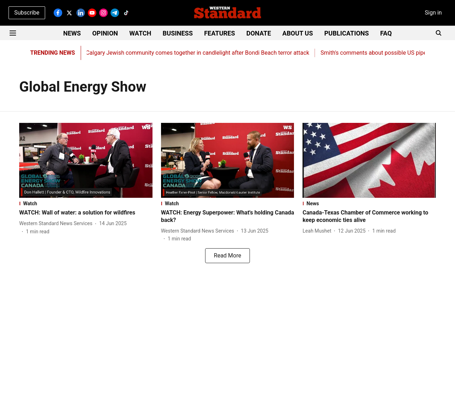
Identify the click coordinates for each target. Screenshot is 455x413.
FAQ (386, 33)
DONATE (258, 33)
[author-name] (57, 223)
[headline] (85, 213)
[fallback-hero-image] (85, 160)
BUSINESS (178, 33)
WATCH (140, 33)
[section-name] (85, 203)
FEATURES (219, 33)
